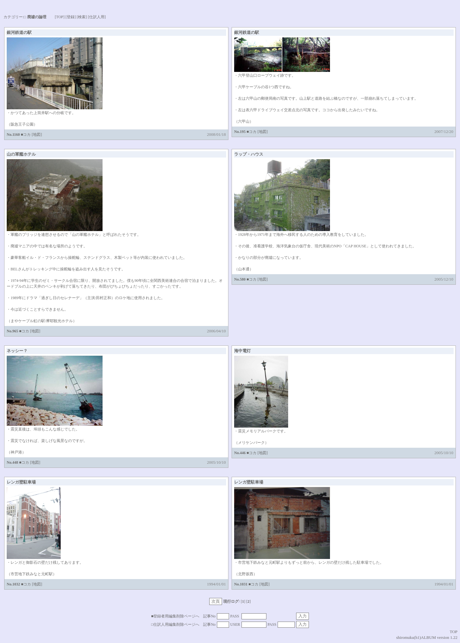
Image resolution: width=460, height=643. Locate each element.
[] (248, 601)
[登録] (70, 17)
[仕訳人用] (97, 17)
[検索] (82, 17)
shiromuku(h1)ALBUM (416, 637)
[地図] (37, 134)
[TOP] (60, 17)
